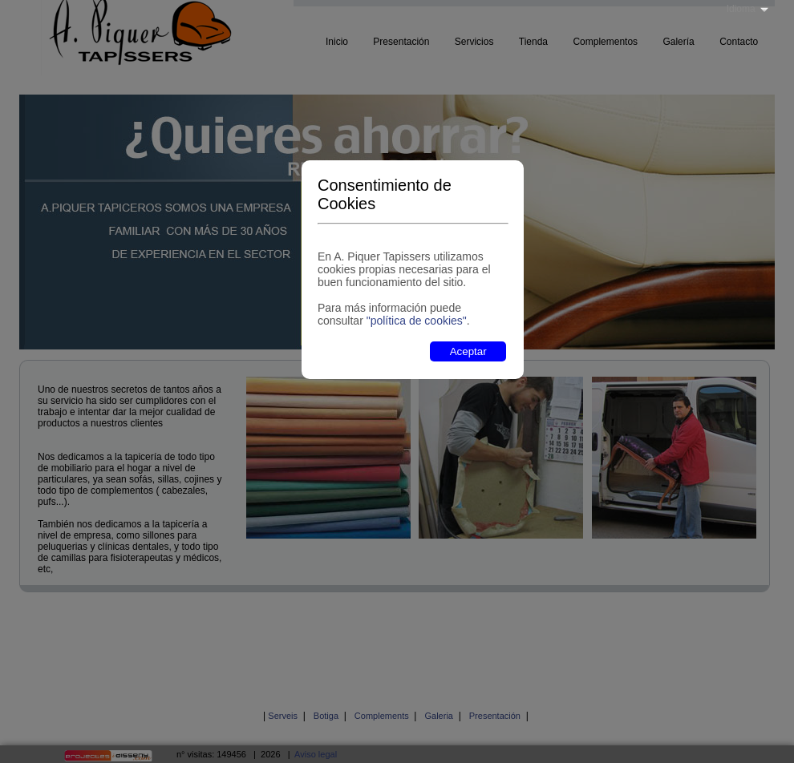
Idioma (741, 8)
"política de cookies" (417, 320)
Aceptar (468, 351)
